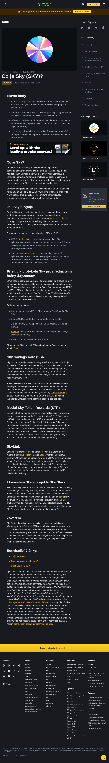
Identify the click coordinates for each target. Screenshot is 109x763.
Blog (26, 691)
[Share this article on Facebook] (89, 27)
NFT (47, 697)
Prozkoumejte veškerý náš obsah (54, 648)
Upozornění (29, 700)
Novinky (28, 673)
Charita (48, 706)
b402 (68, 682)
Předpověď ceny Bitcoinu (75, 710)
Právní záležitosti (31, 679)
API (89, 711)
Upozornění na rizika (32, 697)
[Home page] (44, 4)
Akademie (49, 682)
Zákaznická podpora (95, 700)
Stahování (28, 703)
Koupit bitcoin (71, 721)
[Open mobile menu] (103, 4)
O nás (27, 664)
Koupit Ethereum (72, 733)
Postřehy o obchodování (96, 683)
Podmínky (28, 682)
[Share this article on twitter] (82, 27)
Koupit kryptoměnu (52, 667)
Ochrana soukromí (31, 685)
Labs (68, 676)
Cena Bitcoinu (71, 699)
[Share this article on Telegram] (96, 27)
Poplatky (91, 708)
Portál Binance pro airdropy (97, 720)
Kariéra (27, 667)
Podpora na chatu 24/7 (95, 697)
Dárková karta (51, 685)
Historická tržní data (94, 680)
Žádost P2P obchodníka (75, 664)
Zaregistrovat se (93, 4)
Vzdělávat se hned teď (82, 12)
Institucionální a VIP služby (76, 673)
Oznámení (28, 670)
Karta (48, 679)
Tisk (26, 676)
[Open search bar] (82, 4)
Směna (48, 664)
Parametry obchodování (96, 717)
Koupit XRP (71, 727)
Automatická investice (53, 691)
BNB (89, 670)
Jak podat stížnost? (94, 728)
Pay (47, 670)
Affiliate (90, 664)
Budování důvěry (31, 688)
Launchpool (50, 688)
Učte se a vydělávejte (74, 693)
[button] (104, 4)
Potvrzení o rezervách (95, 686)
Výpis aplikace (72, 670)
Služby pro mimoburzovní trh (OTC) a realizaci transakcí (96, 675)
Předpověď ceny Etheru (75, 713)
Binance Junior (51, 676)
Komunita (28, 694)
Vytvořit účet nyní (94, 206)
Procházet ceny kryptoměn (76, 696)
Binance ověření (93, 714)
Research (49, 703)
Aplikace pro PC (30, 706)
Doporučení (92, 667)
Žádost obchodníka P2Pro (75, 667)
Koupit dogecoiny (73, 730)
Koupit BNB (71, 724)
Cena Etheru (71, 702)
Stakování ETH (51, 694)
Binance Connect (73, 679)
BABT (48, 700)
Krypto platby (50, 673)
